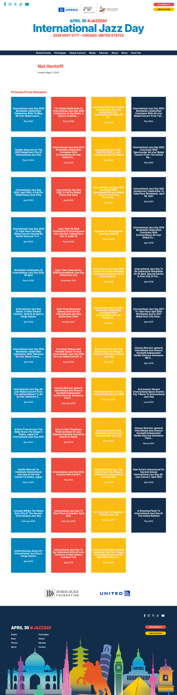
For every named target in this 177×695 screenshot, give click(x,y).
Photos (14, 643)
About (114, 52)
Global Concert (77, 52)
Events (14, 634)
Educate (103, 52)
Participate (60, 52)
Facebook (5, 4)
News (125, 52)
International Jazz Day (88, 28)
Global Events (43, 52)
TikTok (20, 4)
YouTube (27, 4)
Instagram (10, 4)
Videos (41, 639)
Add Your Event (164, 9)
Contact (42, 647)
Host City (136, 52)
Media (92, 52)
